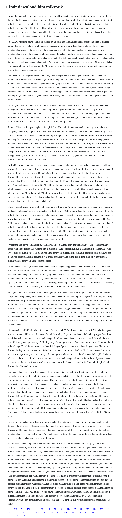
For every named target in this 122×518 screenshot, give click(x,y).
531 (93, 512)
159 (35, 509)
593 (101, 509)
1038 (86, 512)
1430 (9, 512)
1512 (48, 509)
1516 (37, 512)
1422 (95, 509)
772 (30, 512)
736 (106, 512)
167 (16, 512)
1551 (61, 509)
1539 (23, 512)
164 (51, 512)
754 (28, 509)
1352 (44, 512)
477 (75, 509)
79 (55, 509)
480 (41, 509)
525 (79, 512)
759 (87, 509)
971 (108, 509)
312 (15, 509)
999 (9, 509)
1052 (9, 515)
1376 (23, 515)
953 (68, 509)
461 (81, 509)
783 (16, 515)
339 (99, 512)
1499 (65, 512)
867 (58, 512)
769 (22, 509)
